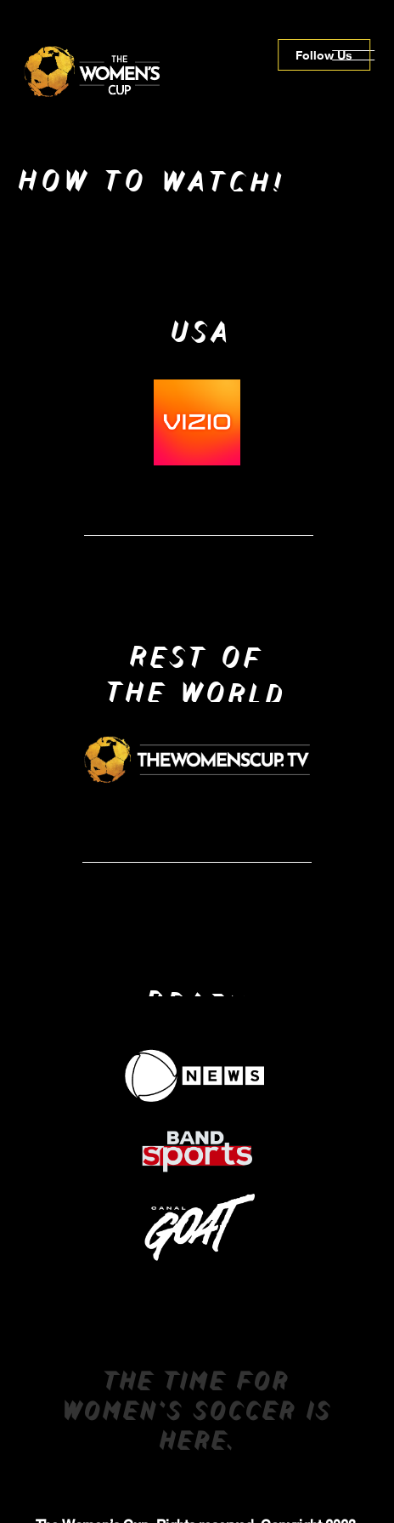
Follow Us (324, 55)
